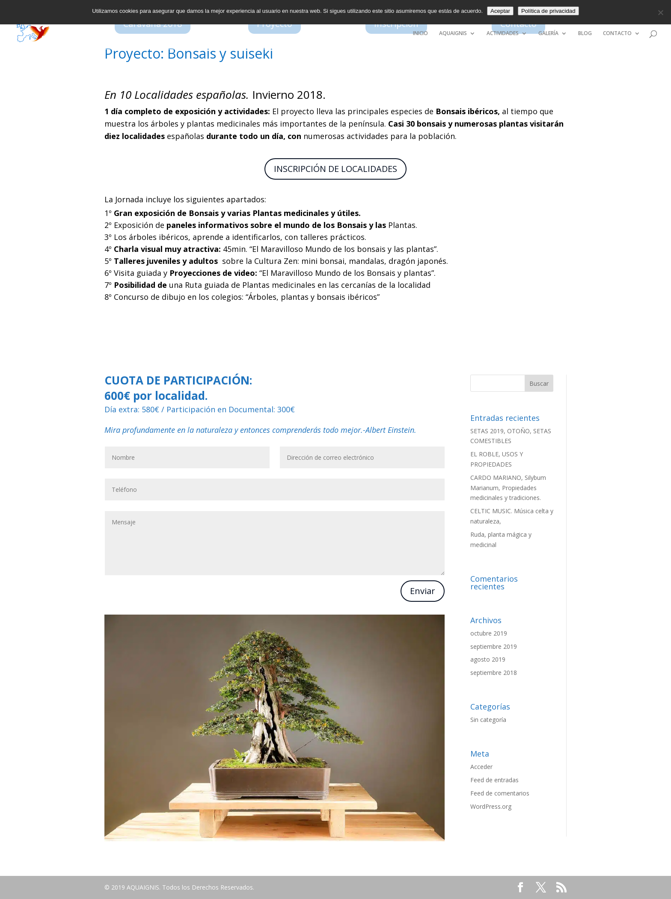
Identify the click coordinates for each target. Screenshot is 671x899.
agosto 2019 (487, 659)
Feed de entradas (494, 780)
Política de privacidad (548, 11)
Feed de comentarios (499, 793)
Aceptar (500, 11)
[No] (660, 12)
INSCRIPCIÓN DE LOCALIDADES (335, 168)
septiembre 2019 (493, 646)
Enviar (422, 591)
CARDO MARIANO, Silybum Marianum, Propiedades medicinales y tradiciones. (508, 487)
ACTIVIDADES (503, 33)
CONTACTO (617, 33)
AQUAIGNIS (453, 33)
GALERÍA (548, 33)
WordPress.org (490, 806)
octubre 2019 (488, 633)
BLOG (585, 33)
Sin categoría (488, 720)
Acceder (481, 767)
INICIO (420, 33)
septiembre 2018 (493, 672)
